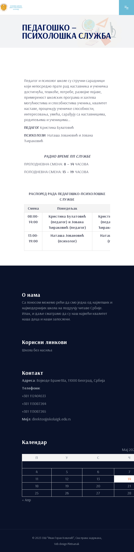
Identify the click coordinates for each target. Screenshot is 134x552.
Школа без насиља (37, 349)
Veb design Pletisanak (67, 544)
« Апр (26, 499)
